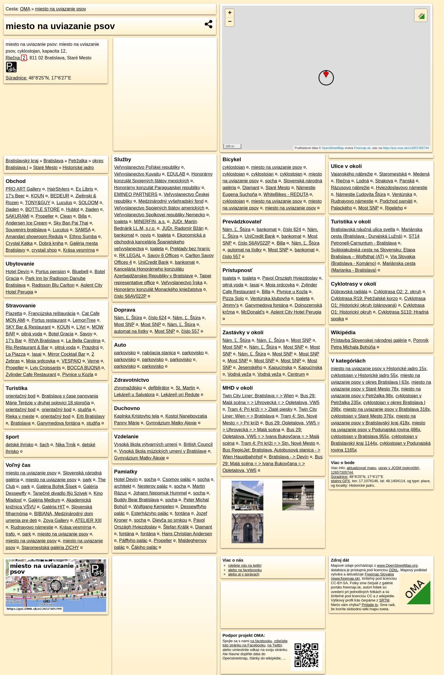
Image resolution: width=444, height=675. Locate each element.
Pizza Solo (233, 298)
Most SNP (124, 324)
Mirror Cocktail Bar (66, 354)
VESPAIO (71, 361)
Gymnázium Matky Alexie (171, 422)
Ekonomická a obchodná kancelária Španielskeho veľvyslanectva (160, 242)
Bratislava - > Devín (288, 456)
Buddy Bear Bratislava (136, 499)
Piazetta (14, 313)
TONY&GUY (37, 202)
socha (150, 479)
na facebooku (261, 641)
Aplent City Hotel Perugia (296, 312)
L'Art (81, 327)
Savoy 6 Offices (163, 255)
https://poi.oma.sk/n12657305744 (406, 148)
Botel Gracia (60, 333)
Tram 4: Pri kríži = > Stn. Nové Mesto (278, 443)
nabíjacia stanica (159, 352)
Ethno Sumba (83, 236)
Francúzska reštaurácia (51, 313)
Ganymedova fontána (58, 423)
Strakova (384, 180)
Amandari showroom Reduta (34, 236)
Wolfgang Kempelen (153, 506)
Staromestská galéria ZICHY (50, 547)
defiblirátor (159, 387)
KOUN (37, 195)
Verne (93, 361)
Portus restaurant (49, 320)
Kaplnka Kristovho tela (136, 416)
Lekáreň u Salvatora (134, 394)
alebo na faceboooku (245, 570)
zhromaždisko (128, 387)
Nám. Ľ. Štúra (128, 317)
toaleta (121, 221)
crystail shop (44, 250)
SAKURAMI (17, 216)
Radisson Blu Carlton (53, 285)
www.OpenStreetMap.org (397, 565)
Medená (421, 174)
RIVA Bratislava (43, 340)
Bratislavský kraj (22, 160)
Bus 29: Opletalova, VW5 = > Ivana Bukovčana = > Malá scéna (271, 436)
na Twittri (274, 645)
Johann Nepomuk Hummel (160, 493)
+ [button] (230, 13)
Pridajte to (370, 605)
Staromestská (393, 174)
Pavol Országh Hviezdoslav (290, 278)
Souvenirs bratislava (26, 229)
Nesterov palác (153, 486)
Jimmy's (231, 305)
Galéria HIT (53, 506)
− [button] (230, 22)
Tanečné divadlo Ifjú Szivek (60, 493)
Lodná (362, 180)
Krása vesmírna (79, 250)
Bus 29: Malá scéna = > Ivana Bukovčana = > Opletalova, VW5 (273, 463)
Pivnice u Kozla (77, 374)
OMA (25, 9)
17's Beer (15, 195)
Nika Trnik (66, 444)
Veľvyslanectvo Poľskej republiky (147, 167)
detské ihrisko (19, 444)
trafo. (11, 534)
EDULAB (176, 174)
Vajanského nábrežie (352, 174)
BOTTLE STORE (42, 209)
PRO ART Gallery (23, 189)
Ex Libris (84, 189)
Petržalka (77, 160)
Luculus (64, 202)
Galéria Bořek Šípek (57, 486)
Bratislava (53, 160)
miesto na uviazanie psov (60, 9)
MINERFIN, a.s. (150, 221)
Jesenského (250, 367)
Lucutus (61, 229)
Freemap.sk (362, 148)
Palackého (341, 208)
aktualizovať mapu (361, 468)
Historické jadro (78, 167)
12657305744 (342, 472)
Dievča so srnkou (169, 520)
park (87, 479)
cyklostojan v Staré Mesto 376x (362, 416)
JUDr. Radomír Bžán (183, 228)
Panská (406, 180)
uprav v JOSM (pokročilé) (398, 468)
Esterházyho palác (149, 513)
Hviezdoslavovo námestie (401, 187)
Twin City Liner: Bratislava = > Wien (258, 395)
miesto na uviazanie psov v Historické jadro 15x (378, 368)
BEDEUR (59, 195)
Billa (82, 216)
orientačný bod (20, 396)
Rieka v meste (20, 416)
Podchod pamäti (396, 201)
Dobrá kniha (51, 243)
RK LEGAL (130, 255)
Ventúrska (402, 194)
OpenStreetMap (333, 148)
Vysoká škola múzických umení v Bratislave (163, 451)
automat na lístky (131, 331)
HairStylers (58, 189)
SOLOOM (88, 202)
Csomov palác (177, 479)
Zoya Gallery (56, 520)
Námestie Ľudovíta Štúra (361, 194)
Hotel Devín (17, 271)
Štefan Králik (176, 527)
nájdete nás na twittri (244, 565)
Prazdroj (90, 347)
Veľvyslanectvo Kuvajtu (137, 174)
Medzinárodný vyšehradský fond (170, 201)
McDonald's (252, 312)
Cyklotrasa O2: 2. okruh (397, 291)
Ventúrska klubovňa (270, 298)
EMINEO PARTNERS (135, 194)
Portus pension (51, 271)
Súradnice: (16, 78)
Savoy (86, 333)
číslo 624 (157, 317)
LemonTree (84, 320)
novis (145, 235)
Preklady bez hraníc (190, 248)
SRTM (384, 600)
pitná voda (31, 333)
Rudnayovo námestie (32, 527)
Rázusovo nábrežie (350, 187)
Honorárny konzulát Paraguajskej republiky (157, 187)
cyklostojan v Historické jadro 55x (364, 375)
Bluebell (80, 271)
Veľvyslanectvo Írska (181, 282)
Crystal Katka (19, 243)
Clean (66, 216)
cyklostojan (234, 167)
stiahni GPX (340, 481)
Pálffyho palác (133, 540)
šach (44, 444)
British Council (198, 444)
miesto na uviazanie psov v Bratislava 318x (386, 409)
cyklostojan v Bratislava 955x (360, 436)
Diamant (203, 527)
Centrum (296, 374)
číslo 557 (190, 331)
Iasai (37, 354)
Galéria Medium (44, 500)
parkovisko (125, 352)
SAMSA (83, 229)
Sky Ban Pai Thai (71, 223)
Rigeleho (394, 208)
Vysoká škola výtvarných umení (146, 444)
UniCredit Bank (153, 262)
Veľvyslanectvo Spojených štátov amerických (159, 208)
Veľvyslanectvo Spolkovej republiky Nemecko (159, 214)
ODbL (393, 570)
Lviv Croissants (45, 367)
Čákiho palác (144, 547)
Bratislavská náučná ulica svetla (363, 229)
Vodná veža (239, 374)
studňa (84, 409)
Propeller (45, 216)
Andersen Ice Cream (26, 223)
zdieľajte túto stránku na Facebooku (255, 643)
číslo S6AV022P (130, 296)
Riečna (16, 58)
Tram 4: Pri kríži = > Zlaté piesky (260, 409)
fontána (182, 513)
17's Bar (14, 340)
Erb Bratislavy (91, 416)
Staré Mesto (45, 167)
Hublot (72, 209)
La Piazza (15, 354)
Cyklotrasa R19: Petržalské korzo (364, 298)
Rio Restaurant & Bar (27, 347)
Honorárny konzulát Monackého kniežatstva (158, 289)
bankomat (124, 235)
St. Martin (185, 387)
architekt (122, 486)
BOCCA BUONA (83, 367)
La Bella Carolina (83, 340)
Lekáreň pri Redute (180, 394)
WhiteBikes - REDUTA (286, 194)
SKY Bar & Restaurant (28, 327)
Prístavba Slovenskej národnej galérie (369, 340)
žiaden (12, 209)
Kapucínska (280, 367)
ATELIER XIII (88, 520)
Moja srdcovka (40, 361)
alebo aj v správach (243, 574)
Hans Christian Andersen (187, 533)
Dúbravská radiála (349, 291)
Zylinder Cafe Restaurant (31, 374)
